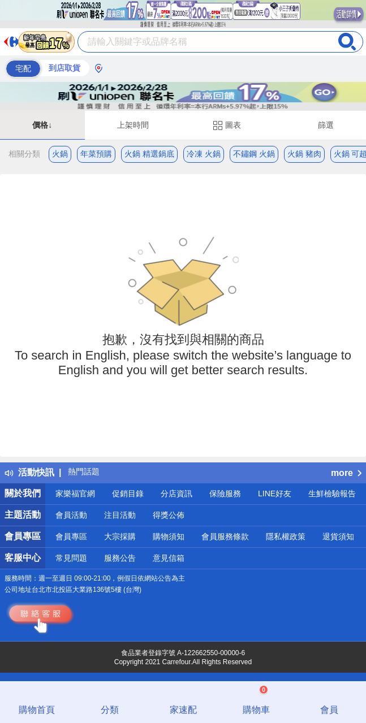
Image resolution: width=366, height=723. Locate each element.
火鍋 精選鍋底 (149, 153)
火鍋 (60, 153)
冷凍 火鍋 (204, 153)
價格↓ (42, 124)
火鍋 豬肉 (304, 153)
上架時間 (133, 124)
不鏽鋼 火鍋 (254, 153)
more (346, 473)
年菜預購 (96, 153)
